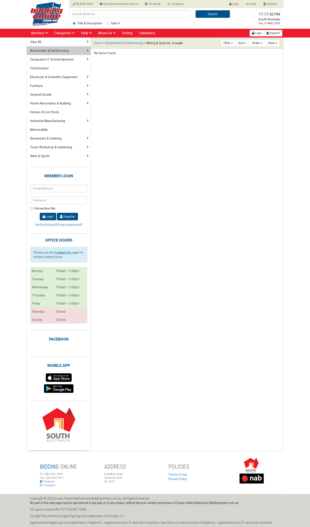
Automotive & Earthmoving (124, 43)
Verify (251, 3)
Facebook (152, 3)
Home (98, 43)
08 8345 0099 (83, 3)
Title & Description (87, 23)
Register (270, 3)
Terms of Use (177, 474)
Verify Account (45, 224)
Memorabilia (39, 130)
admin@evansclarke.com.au (119, 3)
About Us (106, 33)
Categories (64, 33)
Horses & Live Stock (44, 112)
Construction (39, 68)
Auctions (39, 33)
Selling (127, 33)
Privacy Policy (177, 479)
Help (86, 33)
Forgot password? (70, 224)
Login (234, 3)
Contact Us (63, 252)
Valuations (147, 33)
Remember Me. (43, 208)
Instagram (176, 3)
